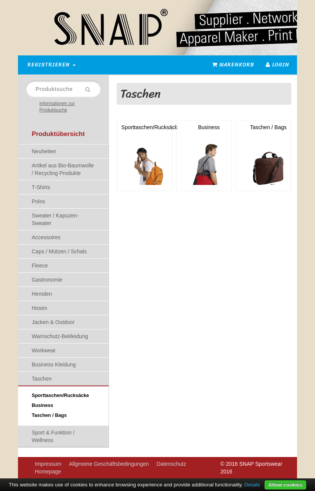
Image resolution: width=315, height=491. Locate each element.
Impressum (48, 464)
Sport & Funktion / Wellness (53, 436)
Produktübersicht (58, 134)
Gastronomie (47, 280)
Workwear (44, 350)
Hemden (42, 294)
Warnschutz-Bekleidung (60, 336)
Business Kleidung (54, 364)
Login (277, 65)
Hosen (39, 308)
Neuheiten (44, 151)
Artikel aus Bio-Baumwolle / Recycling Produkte (63, 169)
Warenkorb (233, 65)
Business (42, 405)
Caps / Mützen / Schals (59, 251)
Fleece (40, 266)
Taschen (42, 379)
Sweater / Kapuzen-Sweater (55, 219)
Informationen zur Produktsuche (57, 107)
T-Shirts (41, 187)
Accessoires (46, 237)
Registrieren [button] (52, 65)
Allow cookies (285, 485)
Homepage (48, 471)
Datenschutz (171, 464)
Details (252, 485)
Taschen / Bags (49, 415)
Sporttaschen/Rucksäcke (60, 395)
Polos (38, 201)
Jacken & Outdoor (53, 322)
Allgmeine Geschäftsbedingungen (109, 464)
